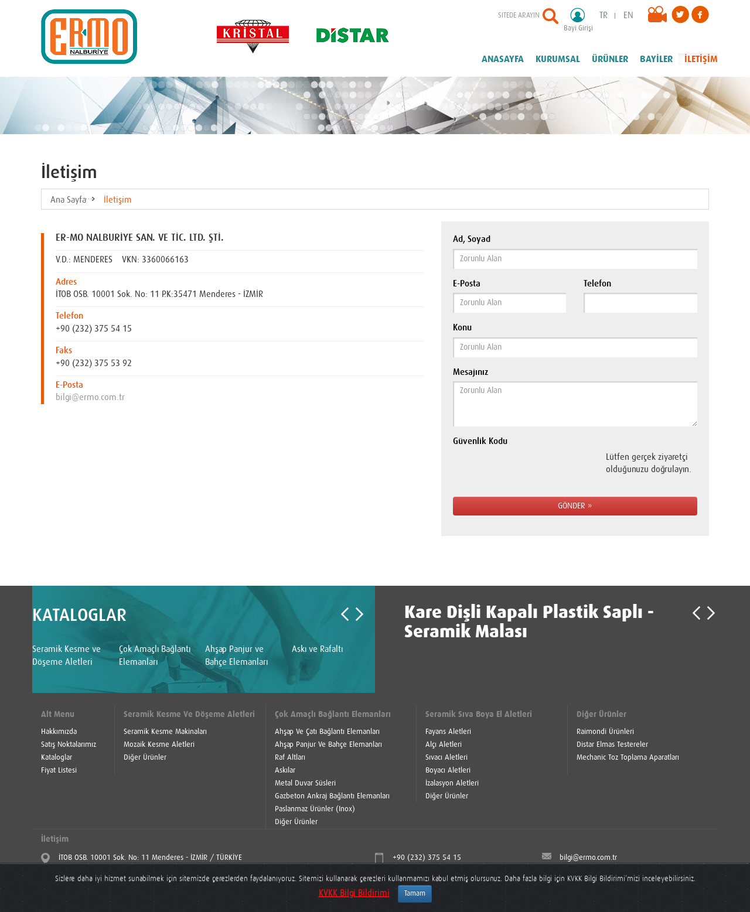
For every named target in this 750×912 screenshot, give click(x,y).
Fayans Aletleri (448, 732)
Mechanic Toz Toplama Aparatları (628, 757)
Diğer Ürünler (145, 757)
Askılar (285, 770)
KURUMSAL (558, 59)
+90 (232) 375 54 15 (427, 858)
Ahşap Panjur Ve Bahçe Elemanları (328, 745)
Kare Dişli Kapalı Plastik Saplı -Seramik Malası (529, 622)
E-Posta (466, 283)
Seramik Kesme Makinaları (165, 732)
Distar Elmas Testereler (612, 745)
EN (628, 15)
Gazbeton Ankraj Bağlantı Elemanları (332, 796)
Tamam (414, 893)
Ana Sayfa (68, 200)
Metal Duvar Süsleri (305, 783)
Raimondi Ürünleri (605, 732)
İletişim (118, 200)
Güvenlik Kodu (480, 441)
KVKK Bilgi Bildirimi (354, 893)
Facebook (700, 14)
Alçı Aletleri (443, 745)
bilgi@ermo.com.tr (90, 397)
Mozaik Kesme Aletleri (159, 745)
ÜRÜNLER (610, 59)
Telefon (597, 283)
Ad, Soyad (471, 239)
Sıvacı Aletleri (446, 757)
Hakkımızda (59, 732)
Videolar (659, 17)
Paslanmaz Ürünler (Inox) (315, 809)
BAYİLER (656, 59)
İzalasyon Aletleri (452, 783)
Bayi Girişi (582, 19)
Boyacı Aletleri (448, 770)
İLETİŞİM (701, 59)
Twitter (680, 14)
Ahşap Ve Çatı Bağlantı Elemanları (327, 732)
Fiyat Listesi (59, 770)
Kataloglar (56, 757)
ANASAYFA (503, 59)
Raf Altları (290, 757)
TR (603, 15)
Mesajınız (470, 372)
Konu (462, 327)
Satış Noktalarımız (68, 745)
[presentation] (528, 470)
